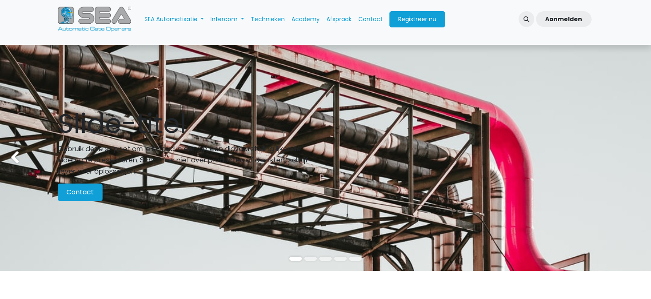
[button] (526, 19)
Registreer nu (417, 19)
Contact (80, 192)
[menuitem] (174, 19)
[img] (26, 158)
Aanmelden (563, 19)
